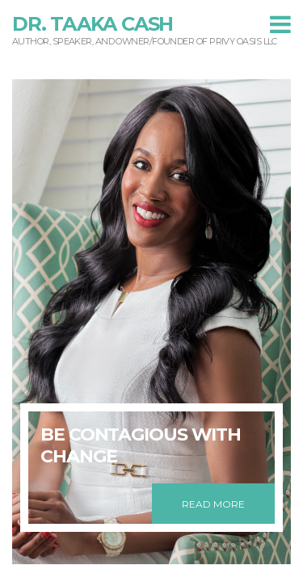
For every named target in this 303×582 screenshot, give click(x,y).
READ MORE (213, 504)
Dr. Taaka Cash (92, 24)
